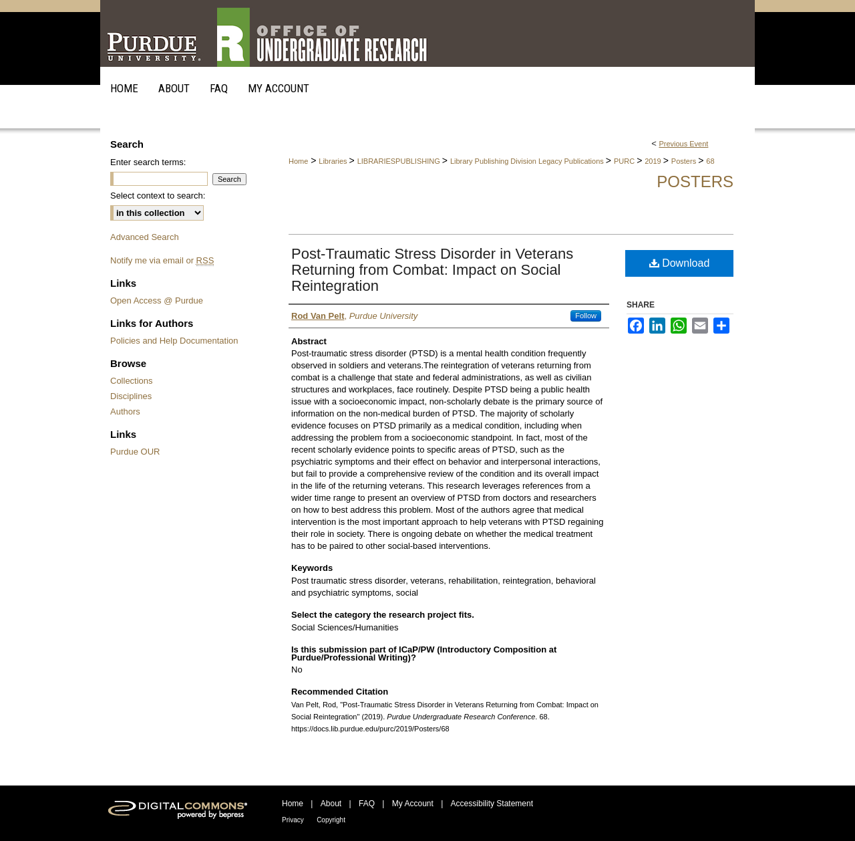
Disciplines (131, 396)
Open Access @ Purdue (156, 300)
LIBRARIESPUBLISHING (399, 161)
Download (679, 263)
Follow (585, 316)
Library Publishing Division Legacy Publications (528, 161)
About (331, 803)
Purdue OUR (135, 452)
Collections (131, 381)
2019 (654, 161)
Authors (125, 411)
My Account (413, 803)
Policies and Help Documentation (174, 341)
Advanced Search (144, 237)
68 (710, 161)
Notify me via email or (162, 260)
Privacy (293, 820)
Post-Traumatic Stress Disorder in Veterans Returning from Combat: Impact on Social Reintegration (432, 269)
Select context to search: (157, 196)
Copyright (331, 820)
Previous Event (683, 144)
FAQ (367, 803)
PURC (625, 161)
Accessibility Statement (492, 803)
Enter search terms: (148, 162)
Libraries (334, 161)
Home (298, 161)
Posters (684, 161)
